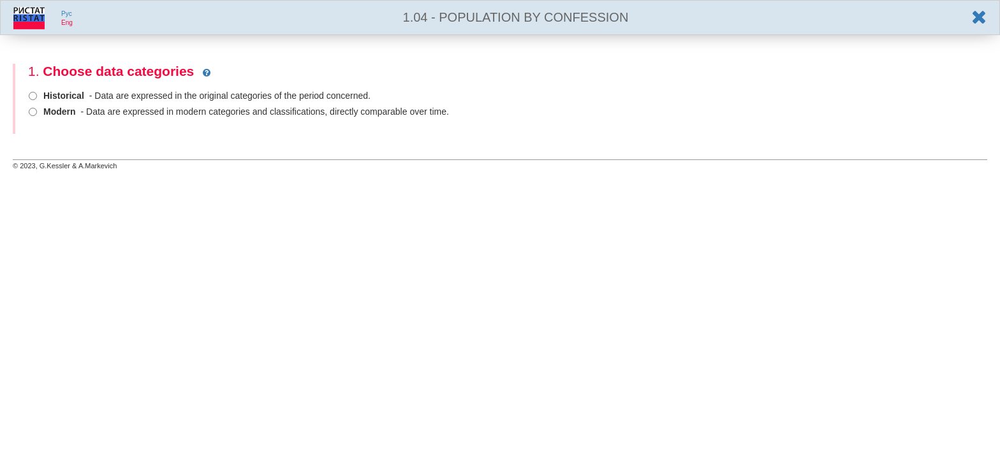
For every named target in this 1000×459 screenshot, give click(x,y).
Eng (67, 22)
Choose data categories (118, 71)
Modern (59, 111)
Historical (63, 96)
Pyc (66, 13)
